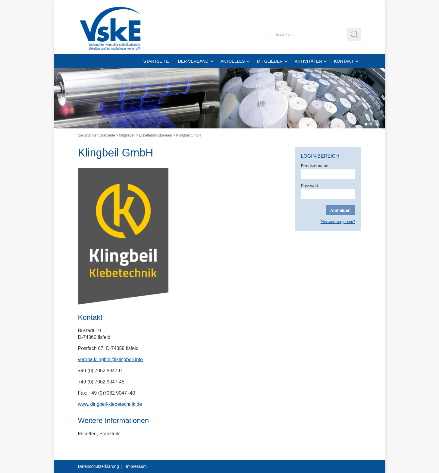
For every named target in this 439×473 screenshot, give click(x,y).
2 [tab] (371, 124)
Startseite (156, 61)
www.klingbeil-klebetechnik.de (110, 404)
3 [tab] (376, 124)
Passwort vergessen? (338, 222)
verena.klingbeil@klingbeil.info (110, 359)
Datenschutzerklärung (98, 466)
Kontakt (343, 61)
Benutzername (314, 165)
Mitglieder (270, 61)
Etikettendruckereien (155, 135)
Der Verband (193, 61)
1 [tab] (366, 124)
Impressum (136, 466)
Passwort (309, 185)
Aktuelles (233, 61)
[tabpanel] (219, 98)
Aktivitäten (308, 61)
